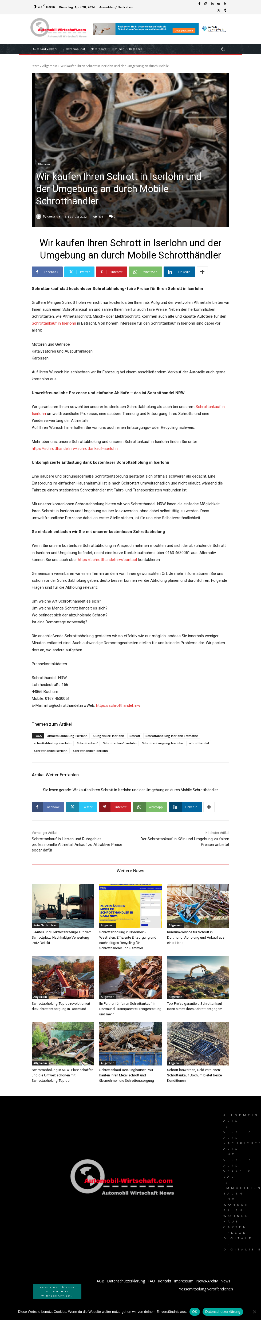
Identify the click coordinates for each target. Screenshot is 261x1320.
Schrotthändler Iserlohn (90, 751)
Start (35, 66)
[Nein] (254, 1311)
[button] (223, 49)
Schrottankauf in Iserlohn (54, 323)
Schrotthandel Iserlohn (51, 751)
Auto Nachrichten (45, 925)
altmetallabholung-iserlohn (67, 736)
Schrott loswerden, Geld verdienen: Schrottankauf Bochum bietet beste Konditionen (194, 1075)
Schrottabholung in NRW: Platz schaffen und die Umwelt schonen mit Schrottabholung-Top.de (62, 1075)
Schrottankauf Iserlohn (120, 743)
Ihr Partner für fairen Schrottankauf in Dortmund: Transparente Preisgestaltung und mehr (130, 1009)
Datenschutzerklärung (222, 1312)
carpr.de (53, 216)
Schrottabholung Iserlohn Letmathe (171, 736)
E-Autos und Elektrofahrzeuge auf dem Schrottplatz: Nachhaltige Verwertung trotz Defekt (62, 937)
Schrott (134, 736)
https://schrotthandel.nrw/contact (107, 559)
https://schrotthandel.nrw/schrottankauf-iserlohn (75, 448)
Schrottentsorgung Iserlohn (162, 743)
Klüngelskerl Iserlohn (108, 736)
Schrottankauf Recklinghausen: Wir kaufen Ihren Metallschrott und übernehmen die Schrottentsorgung (126, 1075)
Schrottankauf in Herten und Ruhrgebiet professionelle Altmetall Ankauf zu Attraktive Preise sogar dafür (77, 845)
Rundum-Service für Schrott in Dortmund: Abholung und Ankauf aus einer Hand (195, 937)
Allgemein (49, 66)
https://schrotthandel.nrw (118, 705)
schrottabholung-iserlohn (53, 743)
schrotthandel (198, 743)
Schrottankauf (87, 743)
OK (194, 1312)
